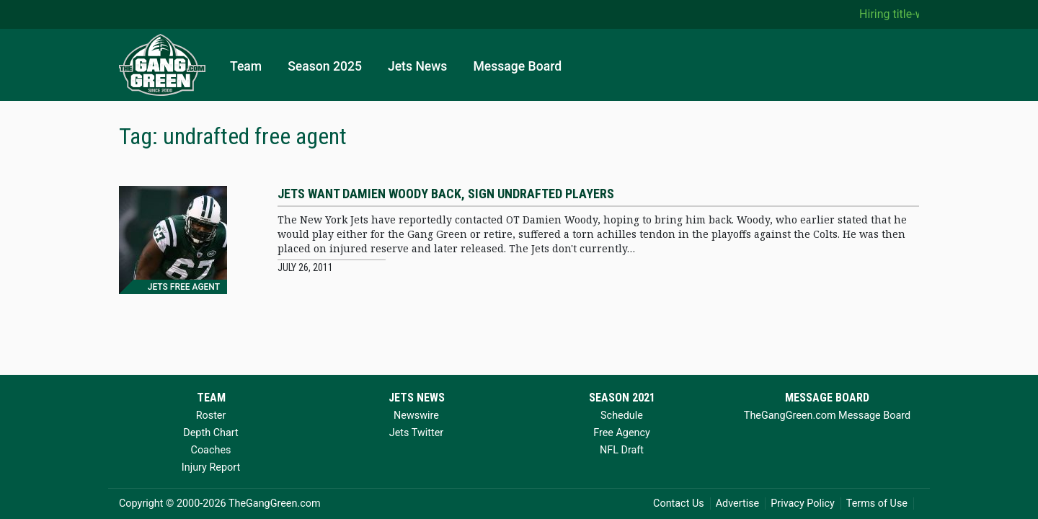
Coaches (211, 450)
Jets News (418, 66)
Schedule (621, 415)
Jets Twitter (416, 433)
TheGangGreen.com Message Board (827, 415)
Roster (211, 415)
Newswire (416, 415)
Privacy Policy (803, 503)
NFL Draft (622, 450)
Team (246, 66)
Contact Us (678, 503)
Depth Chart (210, 433)
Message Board (517, 66)
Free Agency (621, 433)
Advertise (738, 503)
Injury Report (211, 467)
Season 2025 (325, 66)
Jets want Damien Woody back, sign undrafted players (446, 193)
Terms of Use (877, 503)
